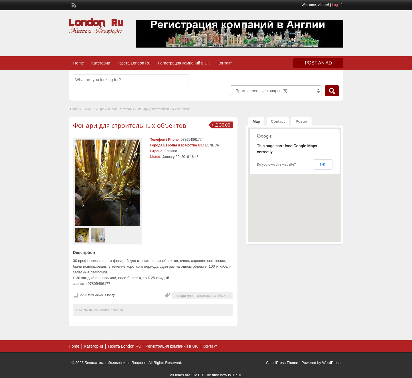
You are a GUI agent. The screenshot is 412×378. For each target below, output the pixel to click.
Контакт (224, 63)
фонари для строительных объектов (202, 296)
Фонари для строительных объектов (129, 125)
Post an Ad (318, 62)
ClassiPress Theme (282, 363)
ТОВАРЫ (88, 109)
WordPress (331, 363)
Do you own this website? (276, 164)
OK (322, 164)
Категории (100, 63)
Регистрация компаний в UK (184, 63)
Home (78, 63)
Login (336, 5)
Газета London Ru (134, 63)
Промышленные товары (116, 109)
